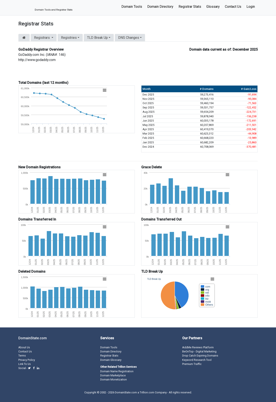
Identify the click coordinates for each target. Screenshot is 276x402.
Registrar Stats (190, 7)
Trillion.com (147, 392)
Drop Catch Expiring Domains (200, 355)
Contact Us (233, 7)
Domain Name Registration (116, 371)
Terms (22, 355)
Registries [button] (69, 38)
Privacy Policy (26, 359)
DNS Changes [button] (128, 38)
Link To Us (24, 364)
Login (250, 7)
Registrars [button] (42, 38)
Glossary (213, 7)
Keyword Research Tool (197, 359)
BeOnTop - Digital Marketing (199, 351)
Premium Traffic (192, 364)
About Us (24, 347)
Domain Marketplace (113, 375)
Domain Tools (131, 7)
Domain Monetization (113, 379)
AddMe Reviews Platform (198, 347)
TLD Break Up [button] (97, 38)
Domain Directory (160, 7)
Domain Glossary (110, 359)
